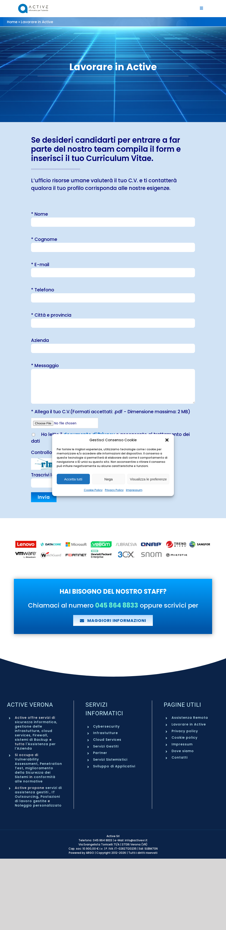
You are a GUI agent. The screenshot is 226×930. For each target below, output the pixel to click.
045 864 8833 (102, 840)
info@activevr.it (136, 840)
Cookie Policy (93, 490)
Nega (108, 479)
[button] (167, 440)
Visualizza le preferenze (148, 479)
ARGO (90, 853)
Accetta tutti (73, 479)
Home (12, 21)
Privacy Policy (114, 490)
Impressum (134, 490)
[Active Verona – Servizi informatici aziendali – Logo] (33, 5)
